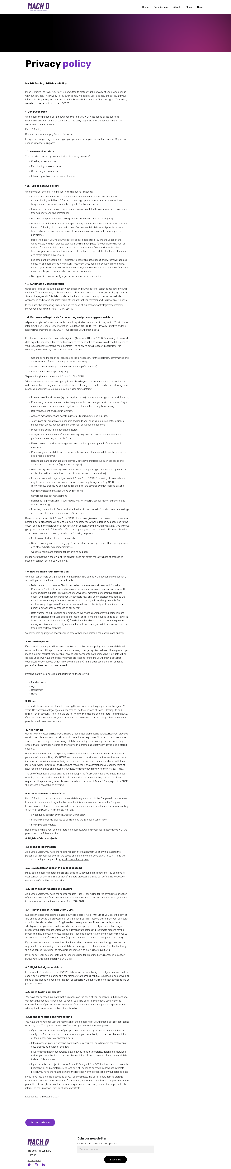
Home (145, 7)
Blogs (189, 7)
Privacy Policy (115, 768)
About (176, 7)
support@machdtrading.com (40, 143)
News (200, 7)
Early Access (161, 7)
